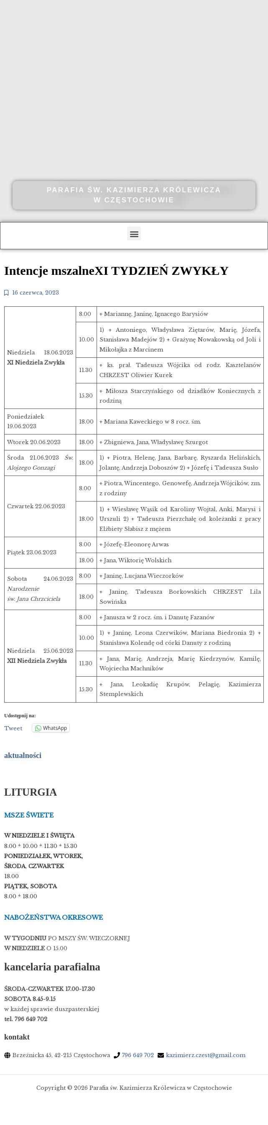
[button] (134, 234)
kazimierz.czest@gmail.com (205, 1055)
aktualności (22, 755)
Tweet (13, 728)
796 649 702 (138, 1055)
